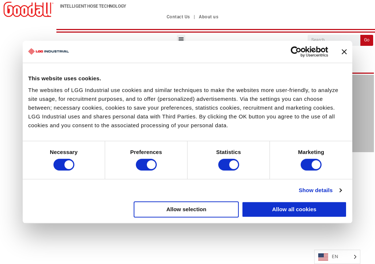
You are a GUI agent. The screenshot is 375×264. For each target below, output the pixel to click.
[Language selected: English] (337, 257)
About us (208, 16)
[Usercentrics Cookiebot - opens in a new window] (296, 51)
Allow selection (186, 209)
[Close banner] (344, 51)
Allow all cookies (294, 209)
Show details (316, 190)
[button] (181, 39)
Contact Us (178, 16)
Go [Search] (367, 40)
